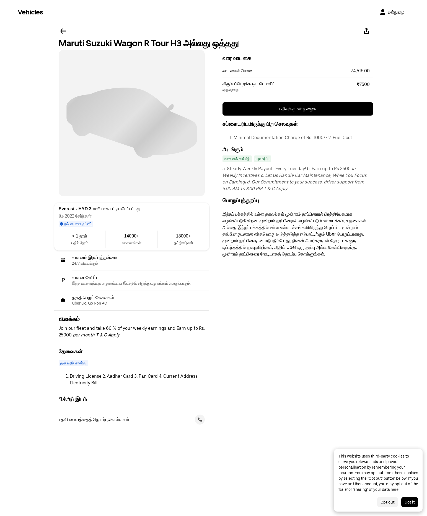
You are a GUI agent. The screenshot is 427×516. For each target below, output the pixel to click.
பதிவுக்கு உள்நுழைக (297, 108)
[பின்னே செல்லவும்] (63, 31)
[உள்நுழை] (392, 12)
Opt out (388, 502)
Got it (410, 502)
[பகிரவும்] (366, 31)
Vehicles (30, 12)
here (394, 489)
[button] (297, 71)
